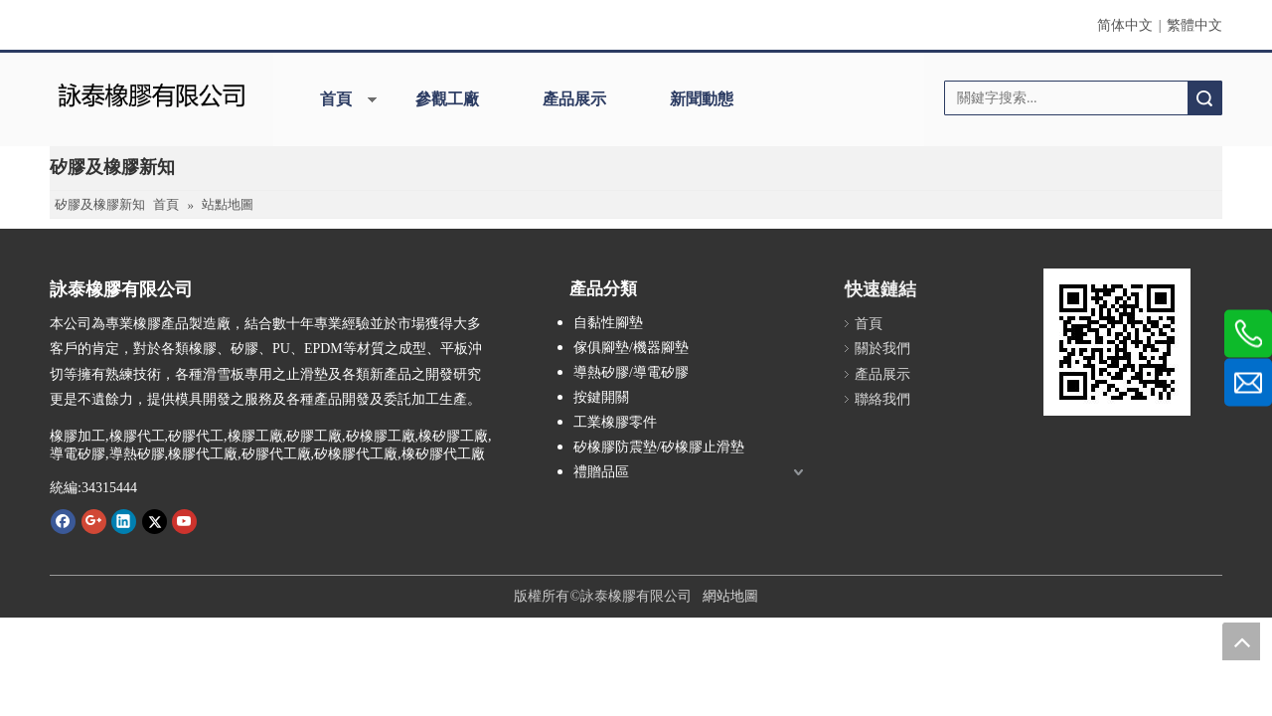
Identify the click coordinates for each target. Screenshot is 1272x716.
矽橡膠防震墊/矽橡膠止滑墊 (658, 447)
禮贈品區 (601, 471)
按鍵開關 (601, 397)
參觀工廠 (447, 98)
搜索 (1204, 98)
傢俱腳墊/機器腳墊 (631, 347)
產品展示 (574, 98)
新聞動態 (701, 98)
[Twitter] (154, 521)
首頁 (336, 98)
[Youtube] (184, 521)
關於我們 (882, 348)
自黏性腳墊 (608, 322)
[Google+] (93, 521)
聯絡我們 (882, 399)
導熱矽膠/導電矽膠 (631, 372)
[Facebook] (63, 521)
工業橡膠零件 (615, 422)
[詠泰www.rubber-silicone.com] (1117, 342)
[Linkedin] (123, 521)
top (1241, 641)
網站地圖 (730, 596)
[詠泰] (151, 93)
